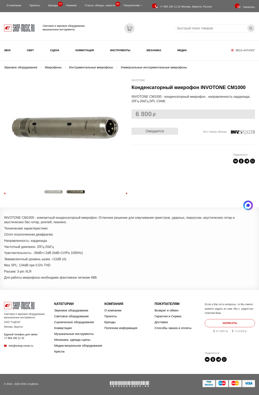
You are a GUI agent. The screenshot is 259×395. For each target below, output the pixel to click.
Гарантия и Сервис (168, 316)
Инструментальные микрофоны (91, 67)
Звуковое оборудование (20, 67)
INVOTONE (138, 80)
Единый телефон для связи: (21, 336)
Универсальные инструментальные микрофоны (154, 67)
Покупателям (132, 5)
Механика (153, 50)
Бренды (54, 4)
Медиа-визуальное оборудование (78, 345)
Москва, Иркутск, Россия (183, 6)
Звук (7, 50)
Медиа (182, 50)
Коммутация (84, 50)
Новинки (71, 5)
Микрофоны (53, 67)
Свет (30, 50)
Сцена (54, 50)
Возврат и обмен (166, 310)
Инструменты (120, 50)
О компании (13, 5)
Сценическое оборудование (74, 322)
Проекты (34, 5)
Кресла (59, 351)
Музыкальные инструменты (74, 334)
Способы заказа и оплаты (173, 328)
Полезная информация (120, 328)
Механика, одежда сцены (72, 339)
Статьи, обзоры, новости (101, 4)
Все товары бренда (215, 131)
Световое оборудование (71, 316)
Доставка (161, 322)
